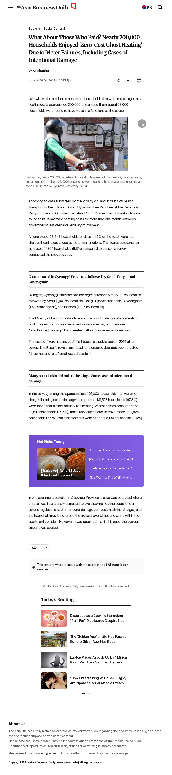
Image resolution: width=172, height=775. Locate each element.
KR (147, 7)
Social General (54, 28)
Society (34, 28)
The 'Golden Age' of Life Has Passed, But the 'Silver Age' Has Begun (99, 639)
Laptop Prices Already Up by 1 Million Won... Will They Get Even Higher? (98, 659)
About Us (17, 724)
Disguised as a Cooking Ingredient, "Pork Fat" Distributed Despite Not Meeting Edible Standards (97, 618)
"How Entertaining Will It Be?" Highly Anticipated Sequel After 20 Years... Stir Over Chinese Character (98, 681)
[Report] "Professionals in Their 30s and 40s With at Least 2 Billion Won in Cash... (112, 459)
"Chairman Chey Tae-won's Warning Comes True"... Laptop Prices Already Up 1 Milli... (112, 450)
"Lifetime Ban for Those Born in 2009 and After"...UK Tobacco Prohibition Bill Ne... (112, 468)
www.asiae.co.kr (67, 762)
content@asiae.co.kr (49, 753)
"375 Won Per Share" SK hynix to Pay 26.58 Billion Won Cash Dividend (112, 477)
